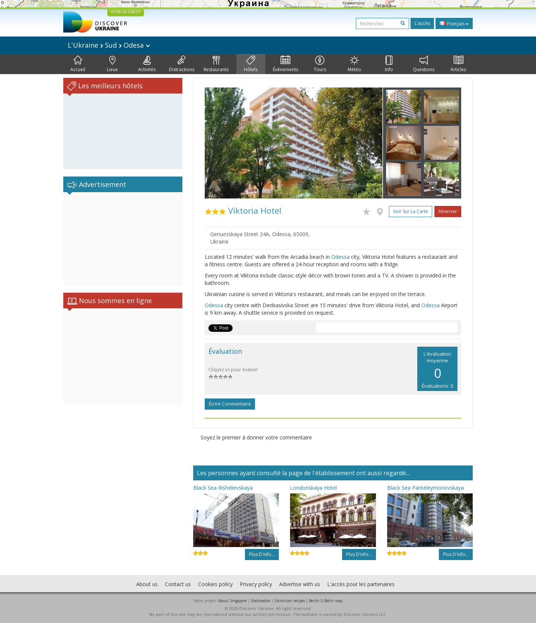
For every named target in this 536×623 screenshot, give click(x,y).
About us (147, 584)
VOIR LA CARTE (125, 12)
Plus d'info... (262, 554)
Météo (354, 64)
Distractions (181, 64)
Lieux (112, 64)
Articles (458, 64)
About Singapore (232, 600)
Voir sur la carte (410, 211)
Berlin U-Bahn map (325, 600)
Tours (320, 64)
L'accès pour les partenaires (361, 584)
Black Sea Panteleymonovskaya (425, 487)
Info (389, 64)
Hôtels (251, 64)
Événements (285, 64)
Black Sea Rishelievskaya (223, 487)
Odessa (340, 256)
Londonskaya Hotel (313, 487)
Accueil (77, 64)
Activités (147, 64)
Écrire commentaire (230, 404)
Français (454, 23)
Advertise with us (299, 584)
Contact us (178, 584)
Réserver (447, 211)
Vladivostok (260, 600)
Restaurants (216, 64)
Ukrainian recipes (289, 600)
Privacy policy (256, 584)
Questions (423, 64)
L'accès (422, 23)
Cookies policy (215, 584)
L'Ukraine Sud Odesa (109, 45)
